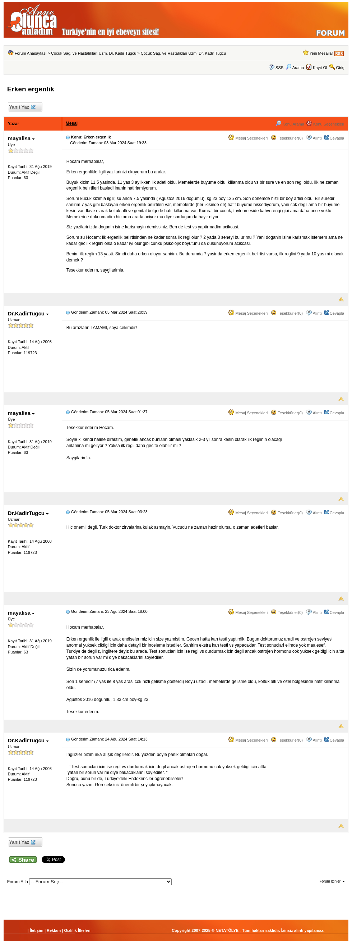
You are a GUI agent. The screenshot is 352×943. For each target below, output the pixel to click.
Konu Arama (289, 124)
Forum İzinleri (332, 881)
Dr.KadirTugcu (28, 313)
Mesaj (72, 123)
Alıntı (317, 138)
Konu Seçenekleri (325, 124)
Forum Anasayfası (31, 53)
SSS (279, 67)
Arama (295, 67)
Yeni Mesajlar (321, 53)
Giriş (340, 67)
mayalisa (21, 138)
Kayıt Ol (320, 67)
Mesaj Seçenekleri (248, 138)
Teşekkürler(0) (287, 138)
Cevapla (337, 138)
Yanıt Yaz (22, 107)
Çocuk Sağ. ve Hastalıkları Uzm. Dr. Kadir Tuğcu (93, 53)
